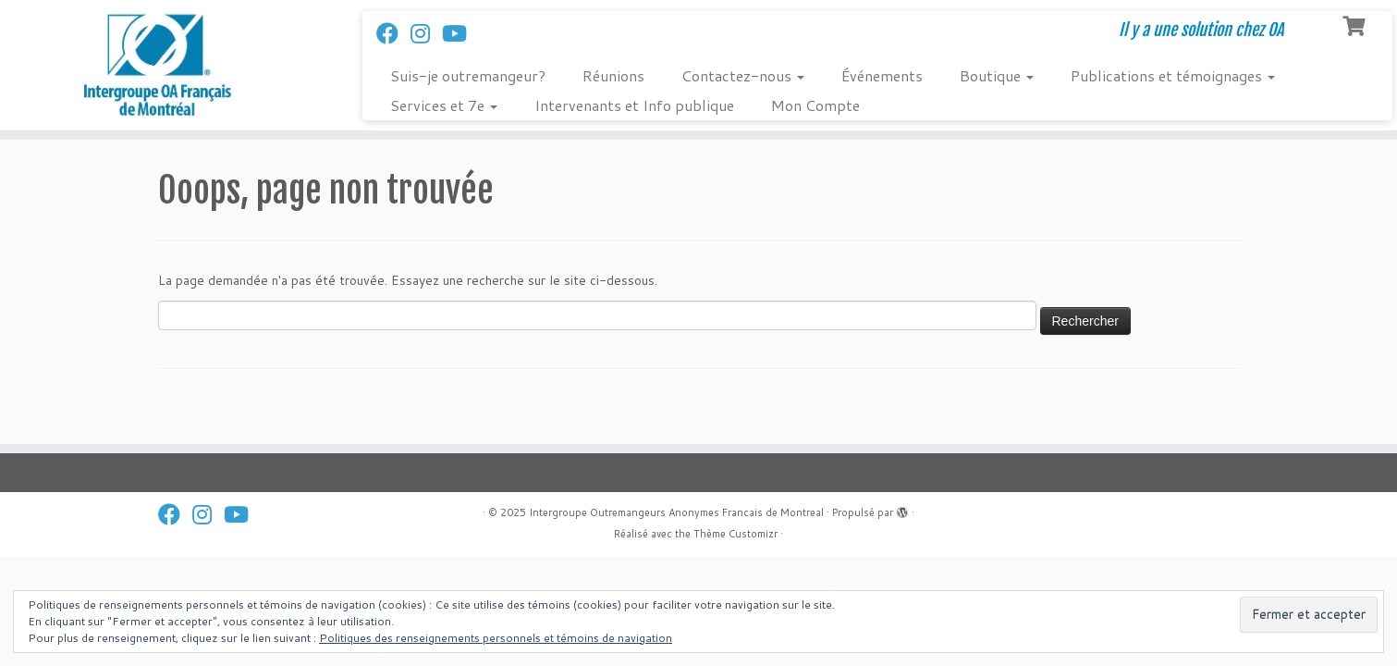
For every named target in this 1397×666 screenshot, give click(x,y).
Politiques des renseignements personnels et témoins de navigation (495, 638)
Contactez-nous (742, 75)
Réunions (613, 75)
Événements (882, 75)
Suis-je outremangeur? (467, 75)
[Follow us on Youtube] (460, 33)
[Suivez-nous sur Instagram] (426, 33)
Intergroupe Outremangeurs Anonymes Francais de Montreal (676, 512)
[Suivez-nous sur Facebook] (393, 33)
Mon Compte (815, 105)
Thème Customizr (735, 533)
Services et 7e (443, 105)
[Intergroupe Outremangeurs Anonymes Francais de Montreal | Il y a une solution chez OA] (161, 65)
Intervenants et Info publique (634, 105)
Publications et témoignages (1173, 75)
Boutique (997, 75)
